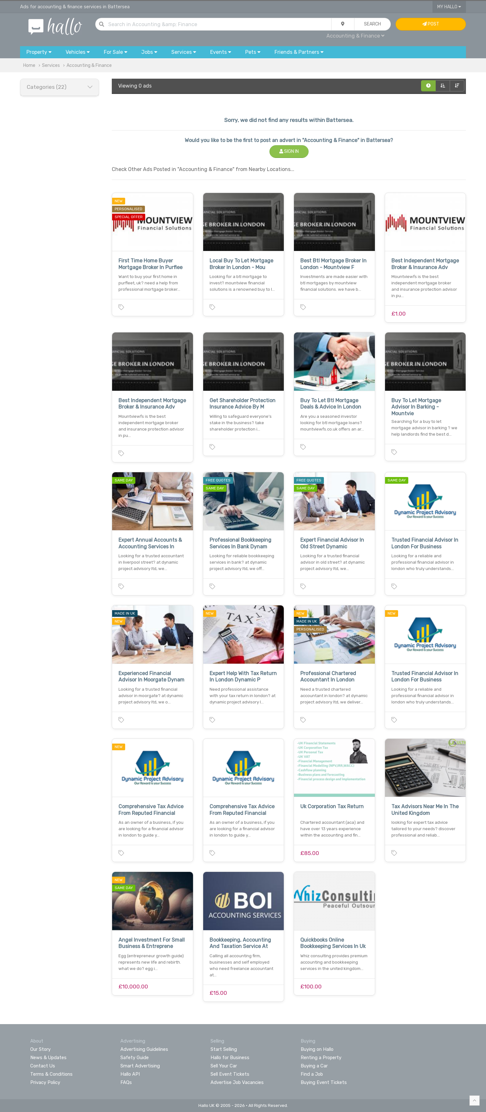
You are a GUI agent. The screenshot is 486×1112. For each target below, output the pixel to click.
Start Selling (224, 1049)
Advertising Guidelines (144, 1049)
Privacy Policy (45, 1082)
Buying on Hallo (317, 1049)
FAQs (126, 1082)
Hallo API (130, 1074)
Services (51, 65)
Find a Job (312, 1074)
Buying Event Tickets (324, 1082)
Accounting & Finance (355, 36)
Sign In (289, 151)
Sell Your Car (224, 1066)
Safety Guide (134, 1057)
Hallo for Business (230, 1057)
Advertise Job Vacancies (237, 1082)
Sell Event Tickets (230, 1074)
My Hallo (449, 7)
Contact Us (42, 1066)
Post (430, 24)
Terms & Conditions (51, 1074)
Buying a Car (314, 1066)
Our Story (40, 1049)
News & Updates (48, 1057)
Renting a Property (321, 1057)
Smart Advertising (140, 1066)
